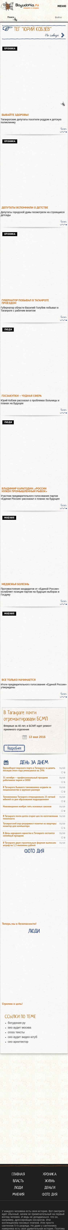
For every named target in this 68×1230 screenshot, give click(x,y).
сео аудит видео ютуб (22, 1037)
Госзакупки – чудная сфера (22, 395)
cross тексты (16, 1032)
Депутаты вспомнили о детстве (25, 207)
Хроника (49, 1174)
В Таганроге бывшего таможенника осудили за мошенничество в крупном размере (27, 788)
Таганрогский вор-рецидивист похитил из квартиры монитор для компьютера (29, 824)
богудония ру (16, 1022)
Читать (63, 128)
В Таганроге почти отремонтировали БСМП (26, 715)
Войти (58, 17)
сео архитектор (18, 1041)
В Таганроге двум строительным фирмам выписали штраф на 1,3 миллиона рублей (29, 844)
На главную (52, 35)
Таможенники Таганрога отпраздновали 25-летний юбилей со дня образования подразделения (29, 798)
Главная (18, 1174)
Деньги (49, 1187)
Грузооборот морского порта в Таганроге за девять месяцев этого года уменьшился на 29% (29, 769)
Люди (34, 931)
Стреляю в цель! (12, 1003)
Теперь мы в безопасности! (19, 923)
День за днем (34, 762)
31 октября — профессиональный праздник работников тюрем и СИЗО (25, 779)
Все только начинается (19, 679)
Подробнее (14, 748)
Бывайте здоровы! (15, 114)
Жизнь (49, 1180)
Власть (18, 1180)
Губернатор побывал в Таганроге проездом (25, 301)
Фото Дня (34, 851)
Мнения (18, 1194)
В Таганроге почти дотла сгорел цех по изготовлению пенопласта (30, 817)
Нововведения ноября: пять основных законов (27, 806)
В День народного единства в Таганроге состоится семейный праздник (29, 834)
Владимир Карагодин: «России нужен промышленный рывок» (24, 490)
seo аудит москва (19, 1027)
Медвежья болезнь (15, 584)
